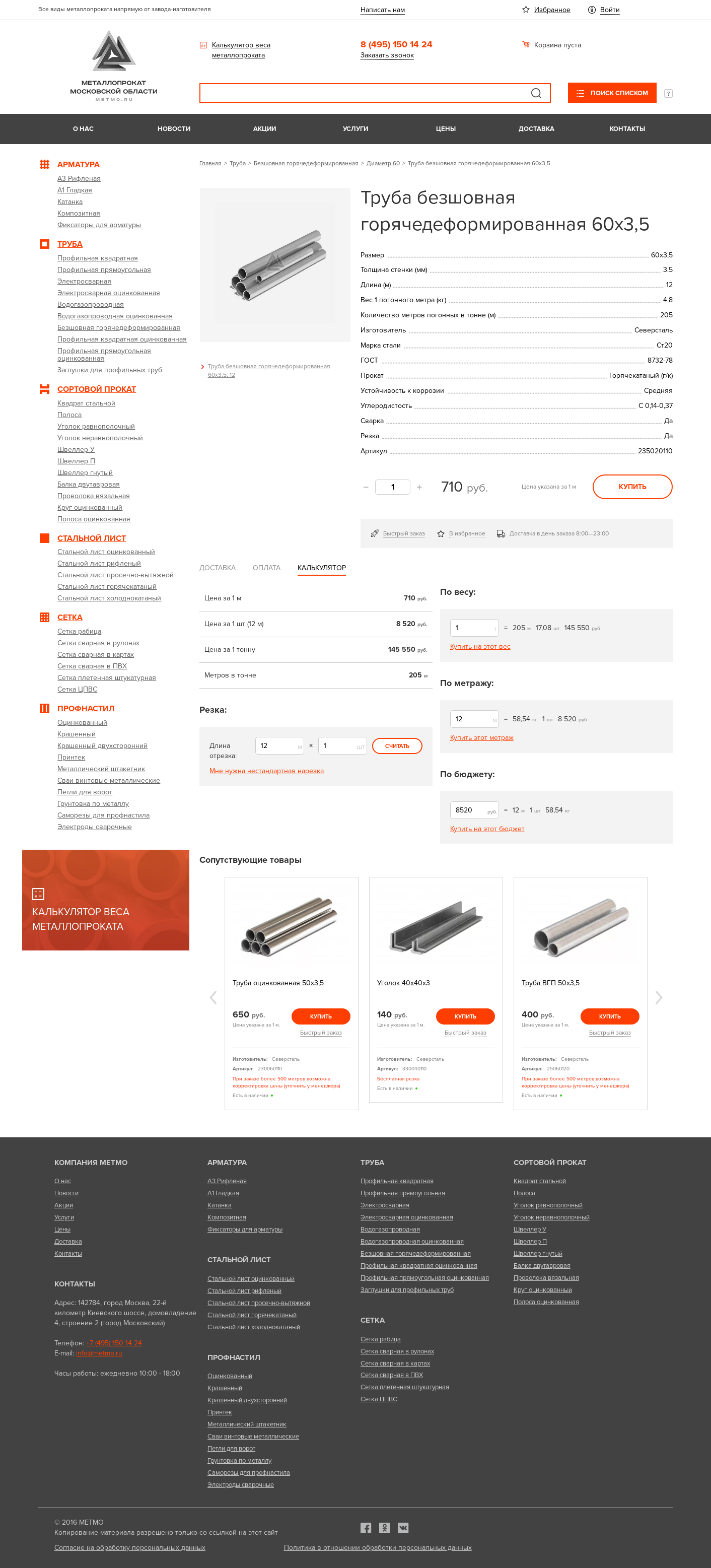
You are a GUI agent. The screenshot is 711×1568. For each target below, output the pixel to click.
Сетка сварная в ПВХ (392, 1375)
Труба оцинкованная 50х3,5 (278, 983)
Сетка (373, 1320)
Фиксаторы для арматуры (244, 1229)
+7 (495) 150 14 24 (114, 1343)
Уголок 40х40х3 (403, 983)
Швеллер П (530, 1242)
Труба (238, 163)
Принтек (219, 1412)
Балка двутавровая (542, 1266)
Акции (264, 129)
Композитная (226, 1217)
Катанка (219, 1205)
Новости (174, 129)
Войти (610, 10)
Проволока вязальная (546, 1278)
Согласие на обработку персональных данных (129, 1547)
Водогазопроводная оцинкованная (412, 1242)
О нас (83, 129)
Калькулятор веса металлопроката (241, 50)
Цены (446, 129)
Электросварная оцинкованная (407, 1217)
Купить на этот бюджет (487, 829)
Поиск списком (618, 93)
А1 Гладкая (223, 1193)
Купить (633, 487)
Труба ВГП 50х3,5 (551, 983)
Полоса (524, 1193)
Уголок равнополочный (548, 1205)
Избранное (552, 10)
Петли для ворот (231, 1449)
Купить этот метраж (482, 737)
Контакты (627, 129)
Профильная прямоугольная (403, 1193)
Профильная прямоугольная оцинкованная (425, 1278)
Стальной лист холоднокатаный (253, 1327)
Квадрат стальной (540, 1181)
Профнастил (233, 1357)
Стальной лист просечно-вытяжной (258, 1303)
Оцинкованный (229, 1376)
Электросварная (385, 1205)
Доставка (536, 129)
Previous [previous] (213, 997)
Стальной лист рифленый (244, 1291)
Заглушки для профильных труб (407, 1290)
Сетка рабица (381, 1339)
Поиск (536, 93)
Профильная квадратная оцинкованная (419, 1266)
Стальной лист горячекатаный (252, 1315)
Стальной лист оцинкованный (251, 1279)
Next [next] (659, 997)
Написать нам (383, 10)
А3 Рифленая (227, 1181)
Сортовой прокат (550, 1162)
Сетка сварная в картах (395, 1363)
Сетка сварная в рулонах (397, 1351)
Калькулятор (322, 568)
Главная (210, 163)
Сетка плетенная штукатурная (405, 1387)
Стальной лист (239, 1259)
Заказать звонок (387, 55)
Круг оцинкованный (543, 1290)
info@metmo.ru (99, 1353)
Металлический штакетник (247, 1424)
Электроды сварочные (240, 1485)
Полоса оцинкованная (546, 1302)
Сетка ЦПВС (379, 1399)
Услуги (355, 129)
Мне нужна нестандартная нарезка (266, 771)
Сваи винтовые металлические (253, 1437)
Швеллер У (530, 1229)
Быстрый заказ (404, 533)
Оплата (266, 568)
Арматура (227, 1162)
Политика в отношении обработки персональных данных (378, 1547)
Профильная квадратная (397, 1181)
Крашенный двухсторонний (247, 1400)
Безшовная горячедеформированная (306, 163)
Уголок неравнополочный (552, 1217)
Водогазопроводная (390, 1229)
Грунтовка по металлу (239, 1461)
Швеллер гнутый (538, 1254)
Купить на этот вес (480, 646)
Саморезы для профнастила (248, 1473)
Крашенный (224, 1388)
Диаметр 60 (383, 163)
